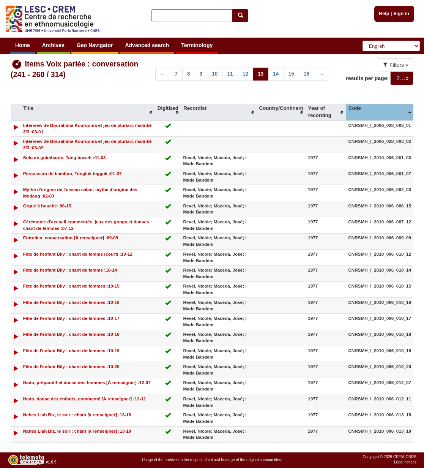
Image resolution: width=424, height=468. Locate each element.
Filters (395, 65)
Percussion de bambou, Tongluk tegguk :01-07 (72, 173)
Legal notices (405, 462)
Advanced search (147, 45)
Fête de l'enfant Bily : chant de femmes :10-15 (71, 285)
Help (384, 13)
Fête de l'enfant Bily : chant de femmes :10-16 (71, 302)
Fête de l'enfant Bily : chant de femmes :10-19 (71, 350)
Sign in (401, 13)
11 (230, 74)
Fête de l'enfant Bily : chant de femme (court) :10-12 (77, 253)
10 (215, 74)
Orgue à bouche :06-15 (47, 205)
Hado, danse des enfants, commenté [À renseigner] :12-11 (84, 398)
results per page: (367, 78)
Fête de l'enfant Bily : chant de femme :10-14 (70, 269)
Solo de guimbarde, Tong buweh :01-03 (64, 157)
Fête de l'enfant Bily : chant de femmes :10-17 (71, 318)
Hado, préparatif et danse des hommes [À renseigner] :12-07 (87, 382)
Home (22, 45)
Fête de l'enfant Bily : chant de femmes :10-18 (71, 334)
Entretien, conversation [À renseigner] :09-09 (70, 237)
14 (276, 74)
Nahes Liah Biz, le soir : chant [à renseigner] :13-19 (77, 430)
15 (291, 74)
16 (306, 74)
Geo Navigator (95, 45)
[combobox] (401, 78)
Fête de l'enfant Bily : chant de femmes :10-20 (71, 366)
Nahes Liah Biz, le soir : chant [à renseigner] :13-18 (77, 414)
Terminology (197, 45)
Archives (53, 45)
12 (245, 74)
